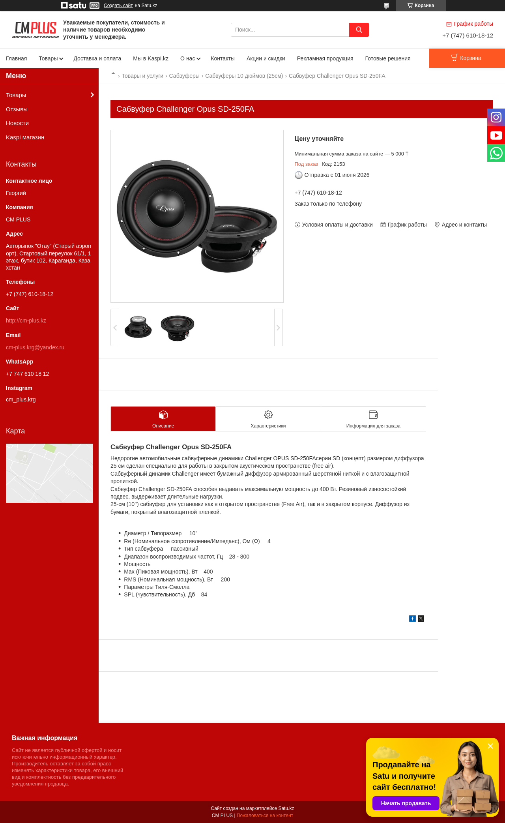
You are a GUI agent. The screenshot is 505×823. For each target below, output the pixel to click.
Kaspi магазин (25, 137)
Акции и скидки (266, 58)
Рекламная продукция (325, 58)
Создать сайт (118, 5)
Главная (16, 58)
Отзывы (17, 109)
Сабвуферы (184, 76)
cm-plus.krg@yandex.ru (35, 347)
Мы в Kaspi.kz (150, 58)
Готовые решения (388, 58)
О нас (187, 58)
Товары (48, 58)
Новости (17, 123)
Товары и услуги (142, 76)
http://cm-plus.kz (26, 320)
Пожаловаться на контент (265, 815)
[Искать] (359, 30)
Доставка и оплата (97, 58)
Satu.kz (286, 808)
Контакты (222, 58)
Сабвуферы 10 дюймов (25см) (244, 76)
